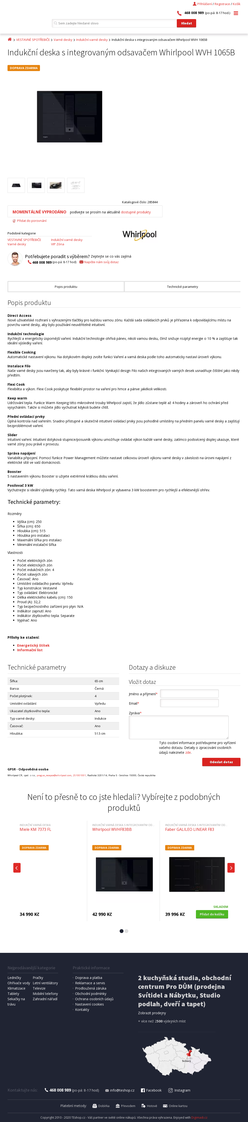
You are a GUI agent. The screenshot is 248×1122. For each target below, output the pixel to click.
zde (188, 752)
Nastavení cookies (89, 1004)
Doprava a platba (88, 977)
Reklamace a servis (90, 983)
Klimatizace (16, 988)
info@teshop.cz (119, 1090)
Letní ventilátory (45, 983)
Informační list (30, 650)
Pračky (38, 977)
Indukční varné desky (92, 39)
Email (134, 703)
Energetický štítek (33, 645)
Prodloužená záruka (90, 988)
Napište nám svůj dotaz (99, 262)
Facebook (151, 1090)
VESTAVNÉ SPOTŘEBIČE (33, 39)
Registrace (222, 4)
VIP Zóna (57, 244)
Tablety (13, 993)
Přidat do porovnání (29, 220)
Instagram (179, 1090)
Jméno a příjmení (143, 694)
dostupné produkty (136, 212)
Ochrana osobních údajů (94, 999)
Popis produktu (66, 286)
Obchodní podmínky (90, 993)
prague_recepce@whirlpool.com (54, 775)
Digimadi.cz (199, 1117)
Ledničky (14, 977)
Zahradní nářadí (45, 999)
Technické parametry (182, 286)
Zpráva (135, 713)
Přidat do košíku (212, 914)
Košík (236, 4)
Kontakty (82, 1009)
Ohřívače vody (19, 983)
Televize (39, 988)
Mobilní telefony (45, 993)
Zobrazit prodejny (152, 1013)
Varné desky (63, 39)
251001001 (79, 775)
